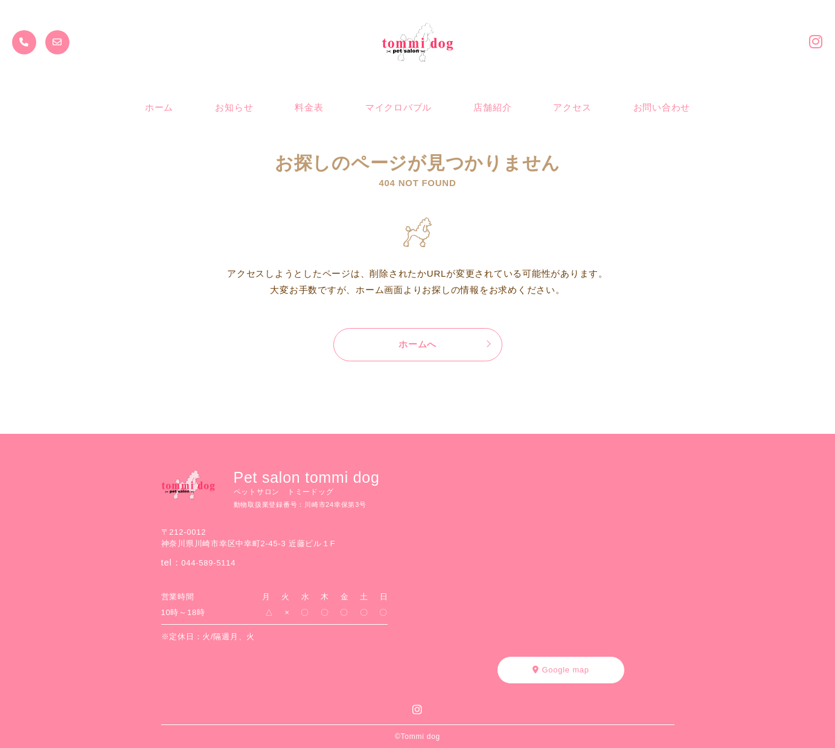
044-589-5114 (208, 562)
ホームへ (417, 344)
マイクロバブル (398, 107)
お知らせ (234, 107)
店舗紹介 (492, 107)
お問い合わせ (662, 107)
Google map (561, 669)
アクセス (572, 107)
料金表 (309, 107)
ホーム (159, 107)
